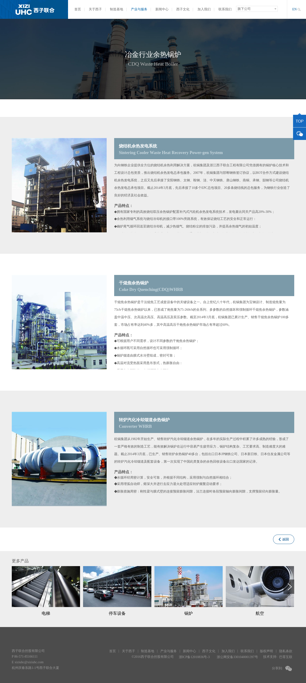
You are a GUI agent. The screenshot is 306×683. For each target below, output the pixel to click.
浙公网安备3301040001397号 (237, 657)
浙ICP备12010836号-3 (194, 657)
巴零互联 (285, 657)
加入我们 (204, 9)
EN (294, 9)
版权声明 (266, 651)
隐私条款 (285, 651)
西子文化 (182, 9)
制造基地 (116, 9)
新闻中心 (162, 9)
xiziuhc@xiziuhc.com (29, 662)
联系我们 (225, 9)
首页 (77, 9)
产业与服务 (139, 9)
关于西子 (95, 9)
